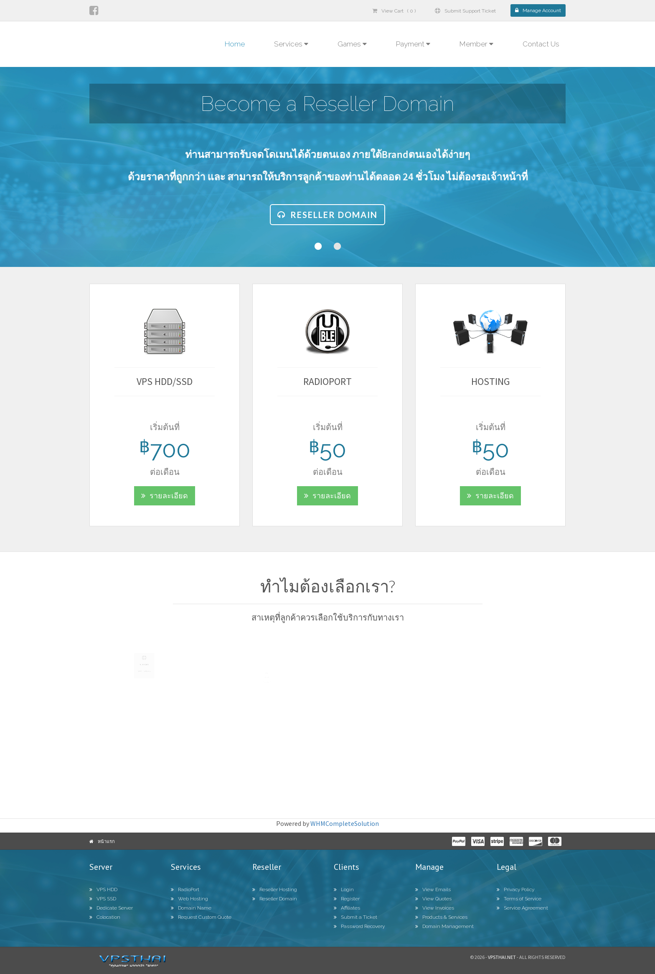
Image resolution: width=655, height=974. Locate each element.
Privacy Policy (515, 889)
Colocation (104, 917)
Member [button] (476, 44)
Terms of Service (519, 899)
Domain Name (191, 908)
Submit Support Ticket (465, 11)
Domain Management (444, 926)
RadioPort (185, 889)
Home (235, 44)
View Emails (433, 889)
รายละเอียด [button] (156, 495)
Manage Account (538, 10)
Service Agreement (522, 908)
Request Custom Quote (201, 917)
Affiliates (347, 908)
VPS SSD (102, 899)
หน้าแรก (106, 841)
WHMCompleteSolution (344, 823)
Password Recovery (359, 926)
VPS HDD (103, 889)
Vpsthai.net (502, 957)
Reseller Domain (327, 215)
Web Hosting (189, 899)
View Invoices (434, 908)
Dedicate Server (111, 908)
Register (347, 899)
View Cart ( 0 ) (394, 11)
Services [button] (291, 44)
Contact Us (541, 44)
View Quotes (433, 899)
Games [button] (352, 44)
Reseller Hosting (274, 889)
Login (344, 889)
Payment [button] (413, 44)
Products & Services (441, 917)
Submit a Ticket (355, 917)
